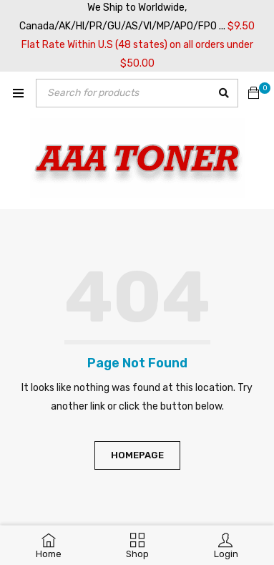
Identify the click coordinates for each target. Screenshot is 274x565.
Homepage (137, 455)
